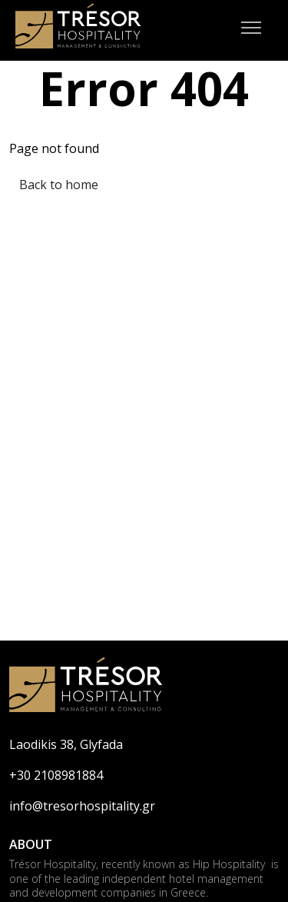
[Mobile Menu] (251, 31)
